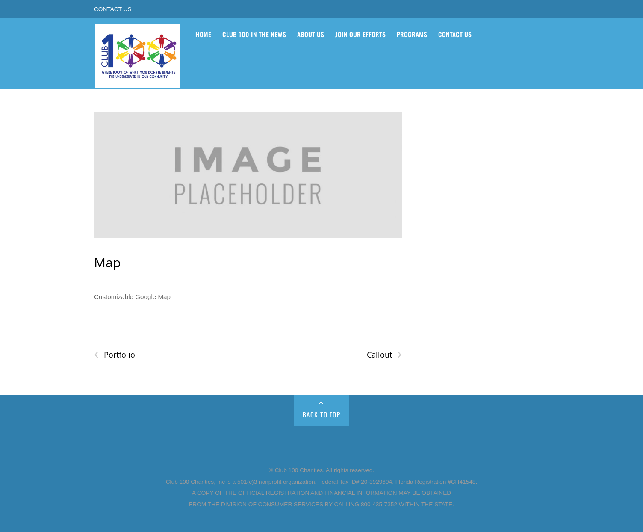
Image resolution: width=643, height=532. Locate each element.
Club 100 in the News (254, 34)
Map (107, 262)
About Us (310, 34)
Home (203, 34)
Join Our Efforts (360, 34)
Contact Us (113, 9)
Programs (412, 34)
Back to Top (322, 414)
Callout (384, 355)
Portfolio (114, 355)
